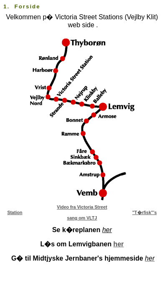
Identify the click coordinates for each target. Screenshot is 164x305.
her (119, 244)
